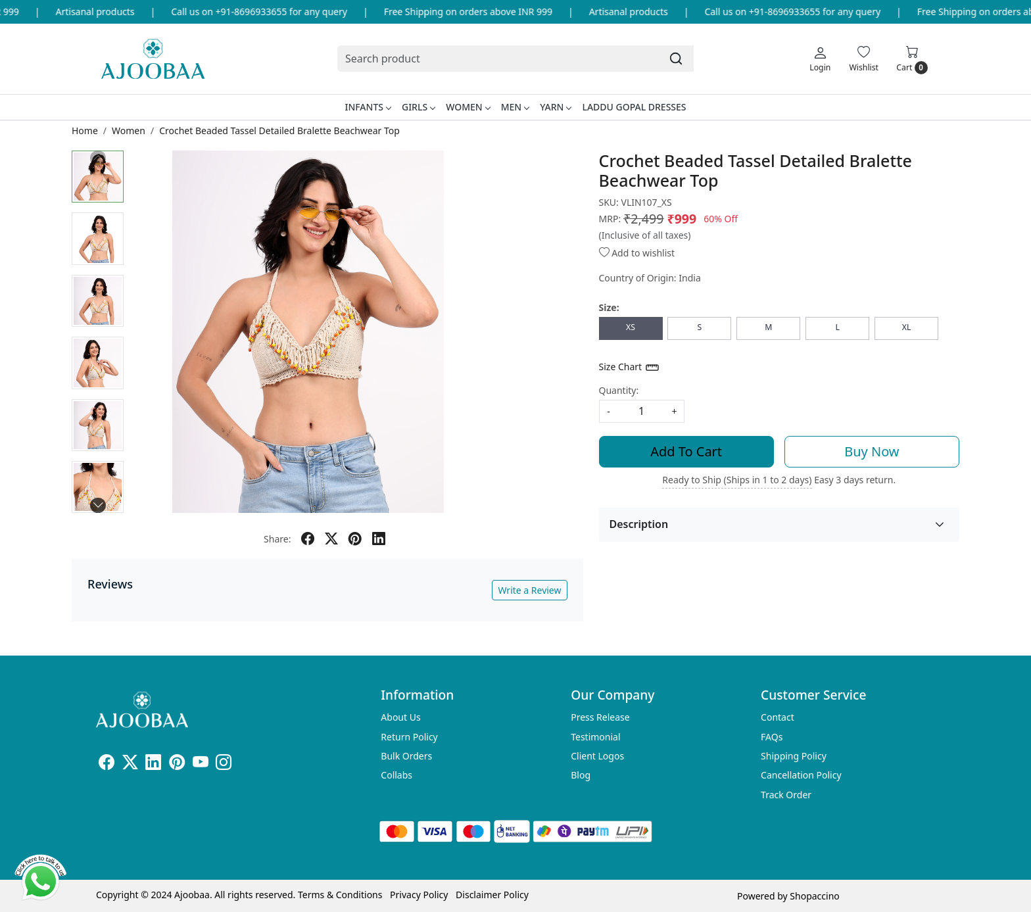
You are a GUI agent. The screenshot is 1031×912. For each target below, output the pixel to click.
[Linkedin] (153, 764)
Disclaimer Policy (492, 894)
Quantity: (619, 390)
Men (515, 107)
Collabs (396, 775)
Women (468, 107)
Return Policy (409, 737)
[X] (130, 764)
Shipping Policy (794, 756)
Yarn (555, 107)
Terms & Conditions (340, 894)
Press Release (600, 717)
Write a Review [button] (529, 590)
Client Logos (597, 756)
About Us (400, 717)
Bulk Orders (406, 756)
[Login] (820, 58)
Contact (777, 717)
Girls (418, 107)
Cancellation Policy (801, 775)
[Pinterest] (176, 764)
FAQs (771, 737)
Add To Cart (686, 451)
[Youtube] (200, 764)
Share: (277, 539)
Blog (580, 775)
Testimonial (595, 737)
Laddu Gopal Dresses (634, 107)
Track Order (786, 794)
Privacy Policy (419, 894)
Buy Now (871, 451)
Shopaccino (814, 896)
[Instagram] (223, 764)
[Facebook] (106, 764)
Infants (368, 107)
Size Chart (629, 367)
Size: (609, 307)
